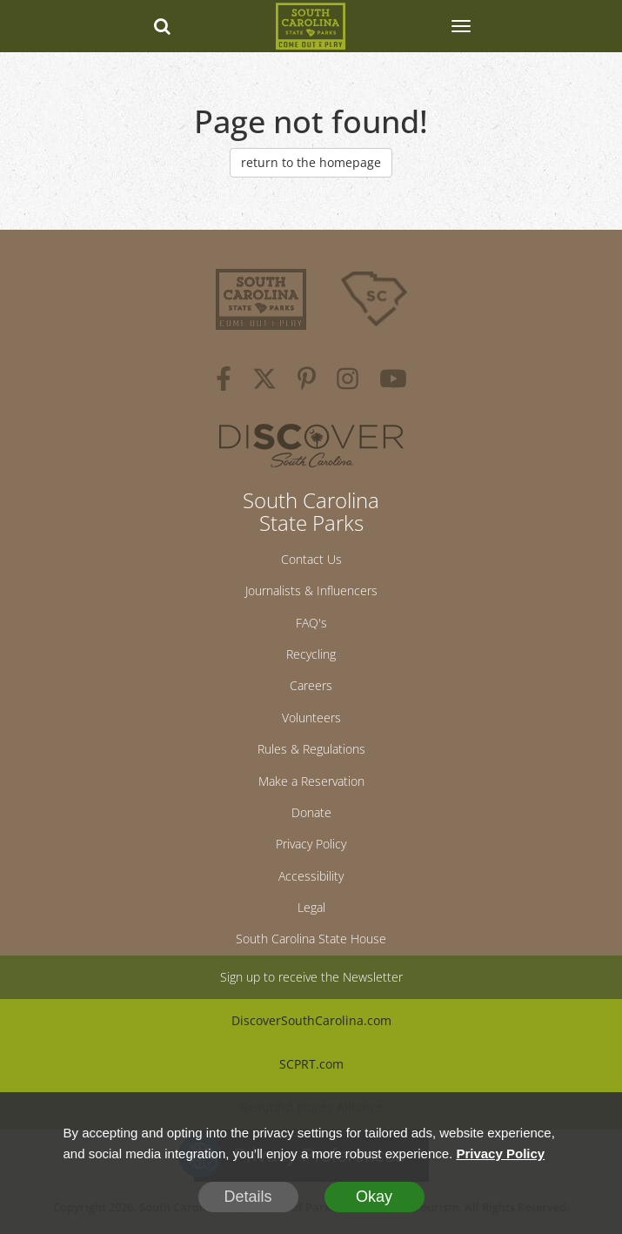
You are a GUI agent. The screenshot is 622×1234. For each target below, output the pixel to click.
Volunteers (311, 717)
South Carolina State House (311, 938)
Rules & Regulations (311, 749)
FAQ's (311, 622)
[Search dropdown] (162, 26)
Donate (311, 812)
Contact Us (311, 559)
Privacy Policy (311, 843)
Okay (374, 1196)
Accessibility (311, 876)
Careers (311, 685)
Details (247, 1196)
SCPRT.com (311, 1064)
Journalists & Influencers (311, 590)
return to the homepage (311, 162)
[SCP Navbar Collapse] (460, 26)
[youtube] (393, 381)
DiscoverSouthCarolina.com (311, 1020)
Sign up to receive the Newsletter (311, 977)
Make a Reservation (311, 781)
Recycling (311, 654)
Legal (311, 907)
